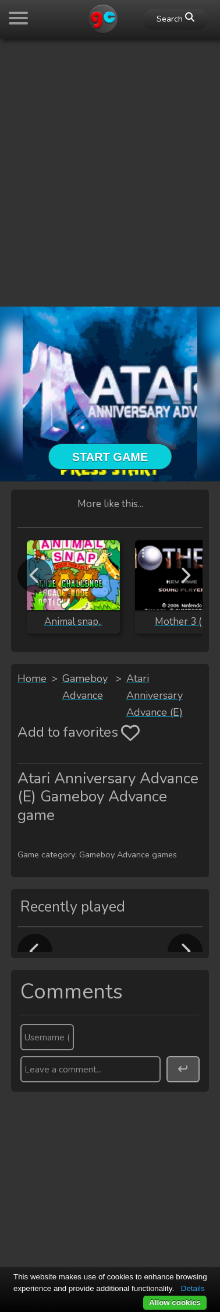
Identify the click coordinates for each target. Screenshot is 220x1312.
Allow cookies (175, 1302)
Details (193, 1288)
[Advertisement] (110, 158)
